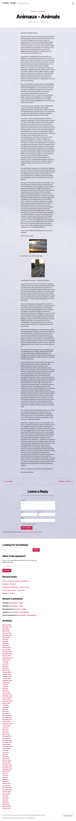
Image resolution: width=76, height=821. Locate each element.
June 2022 (5, 664)
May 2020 (5, 709)
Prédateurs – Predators (9, 584)
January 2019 (6, 738)
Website (22, 518)
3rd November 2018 (34, 22)
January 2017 (6, 785)
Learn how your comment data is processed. (31, 532)
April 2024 (5, 629)
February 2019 (6, 736)
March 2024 (6, 631)
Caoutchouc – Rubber (17, 603)
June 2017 (5, 775)
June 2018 (5, 752)
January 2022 (6, 674)
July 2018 (5, 750)
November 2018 (7, 742)
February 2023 (6, 647)
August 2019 (6, 726)
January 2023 (6, 649)
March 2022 (5, 670)
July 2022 (5, 662)
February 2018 (6, 761)
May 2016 (5, 800)
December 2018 (7, 740)
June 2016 (5, 798)
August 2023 (6, 637)
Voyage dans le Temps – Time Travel (13, 590)
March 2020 (6, 713)
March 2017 (5, 781)
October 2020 (6, 699)
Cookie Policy (32, 818)
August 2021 (6, 682)
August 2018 (6, 748)
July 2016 (5, 796)
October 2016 (6, 792)
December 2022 (7, 651)
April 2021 (5, 691)
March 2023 (5, 645)
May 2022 (5, 666)
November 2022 (7, 654)
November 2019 (7, 719)
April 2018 (5, 757)
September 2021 (7, 680)
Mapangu (33, 11)
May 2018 (5, 754)
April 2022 (5, 668)
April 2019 (5, 732)
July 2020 (5, 705)
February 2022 (6, 672)
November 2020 (7, 697)
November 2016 (7, 789)
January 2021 (6, 693)
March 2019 (5, 734)
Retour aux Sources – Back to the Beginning (15, 581)
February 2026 (6, 625)
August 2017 (6, 771)
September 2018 (7, 746)
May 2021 (5, 689)
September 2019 (7, 724)
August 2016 (6, 794)
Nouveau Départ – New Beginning (19, 612)
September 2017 (7, 769)
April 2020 (5, 711)
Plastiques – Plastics (8, 593)
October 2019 (6, 721)
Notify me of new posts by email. (28, 524)
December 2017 (7, 765)
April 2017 (5, 779)
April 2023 (5, 643)
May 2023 (5, 641)
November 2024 (7, 627)
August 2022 (6, 660)
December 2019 (7, 717)
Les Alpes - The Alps (9, 3)
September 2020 (7, 701)
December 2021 (7, 676)
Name (22, 512)
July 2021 (5, 684)
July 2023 (5, 639)
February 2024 (6, 633)
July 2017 (5, 773)
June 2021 (5, 686)
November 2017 (7, 767)
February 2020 (6, 715)
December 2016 (7, 787)
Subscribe (7, 570)
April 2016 (5, 802)
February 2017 (6, 783)
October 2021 (6, 678)
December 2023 (7, 635)
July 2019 (5, 728)
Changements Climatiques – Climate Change (15, 587)
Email (40, 512)
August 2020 (6, 703)
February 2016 (6, 806)
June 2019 (5, 730)
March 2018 (5, 759)
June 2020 (5, 707)
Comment (23, 500)
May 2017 (5, 777)
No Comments (45, 22)
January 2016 (6, 808)
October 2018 (6, 744)
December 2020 (7, 695)
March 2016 (5, 804)
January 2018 (6, 763)
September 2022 (7, 658)
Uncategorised (41, 11)
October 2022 (6, 656)
